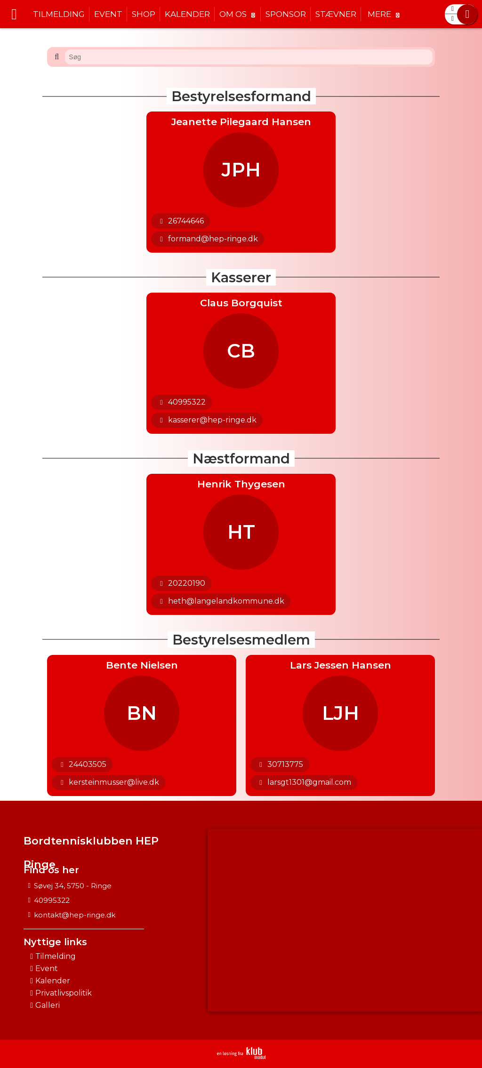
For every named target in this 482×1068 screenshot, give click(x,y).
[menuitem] (14, 14)
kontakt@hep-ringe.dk (74, 914)
